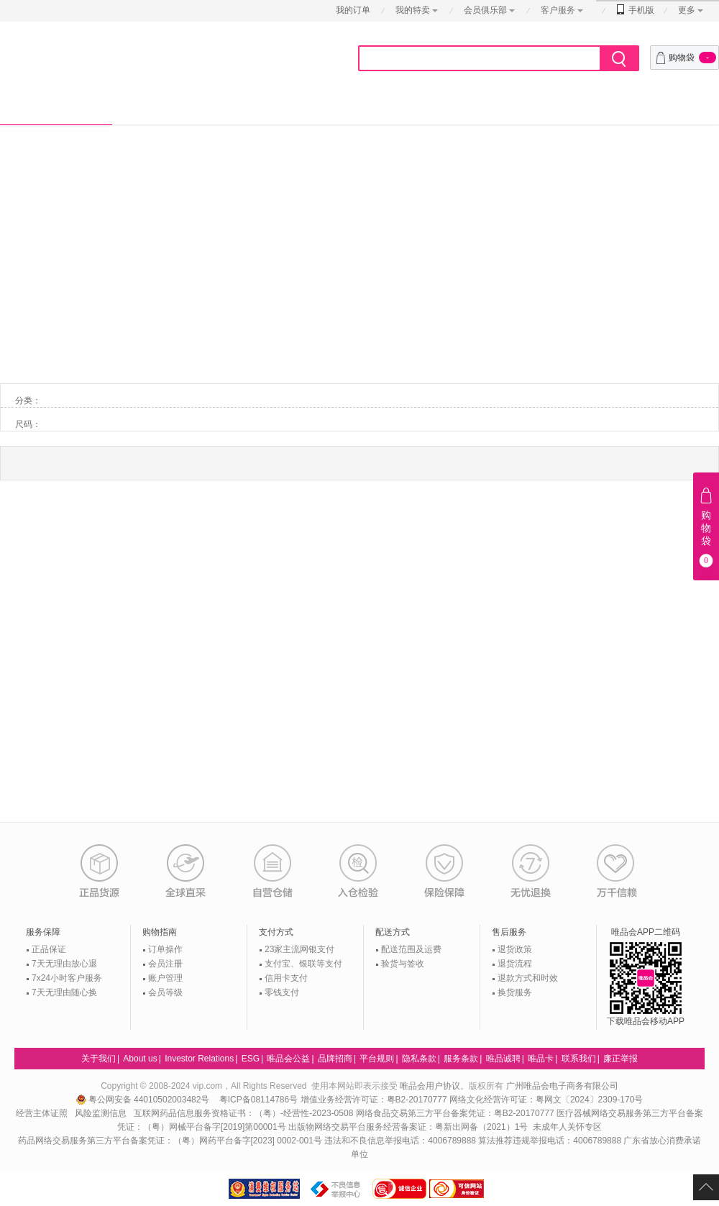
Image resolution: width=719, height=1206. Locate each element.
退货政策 (515, 949)
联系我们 (579, 1059)
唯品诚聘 (503, 1059)
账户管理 (165, 978)
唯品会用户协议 (430, 1086)
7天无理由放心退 (64, 964)
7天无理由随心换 (64, 992)
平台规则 (377, 1059)
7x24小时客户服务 (67, 978)
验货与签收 (402, 964)
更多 (686, 10)
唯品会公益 (288, 1059)
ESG (251, 1059)
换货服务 (515, 992)
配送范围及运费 (411, 949)
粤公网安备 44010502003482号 (144, 1100)
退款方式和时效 (528, 978)
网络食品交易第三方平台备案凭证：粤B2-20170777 (456, 1113)
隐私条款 (419, 1059)
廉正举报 (620, 1059)
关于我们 (98, 1059)
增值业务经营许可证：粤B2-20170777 (375, 1100)
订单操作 (165, 949)
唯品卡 (541, 1059)
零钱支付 (282, 992)
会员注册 (165, 964)
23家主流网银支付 (299, 949)
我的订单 (353, 10)
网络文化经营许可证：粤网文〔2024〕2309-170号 (546, 1100)
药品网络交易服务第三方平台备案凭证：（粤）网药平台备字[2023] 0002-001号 (170, 1141)
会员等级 (165, 992)
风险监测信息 (101, 1113)
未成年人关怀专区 (567, 1127)
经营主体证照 (42, 1113)
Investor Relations (199, 1059)
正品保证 (49, 949)
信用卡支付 (286, 978)
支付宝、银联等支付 (303, 964)
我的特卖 (412, 10)
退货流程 (515, 964)
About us (140, 1059)
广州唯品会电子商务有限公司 (562, 1086)
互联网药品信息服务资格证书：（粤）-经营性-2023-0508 (243, 1113)
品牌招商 (335, 1059)
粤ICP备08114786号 (258, 1100)
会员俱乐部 (486, 10)
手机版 (635, 10)
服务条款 (461, 1059)
